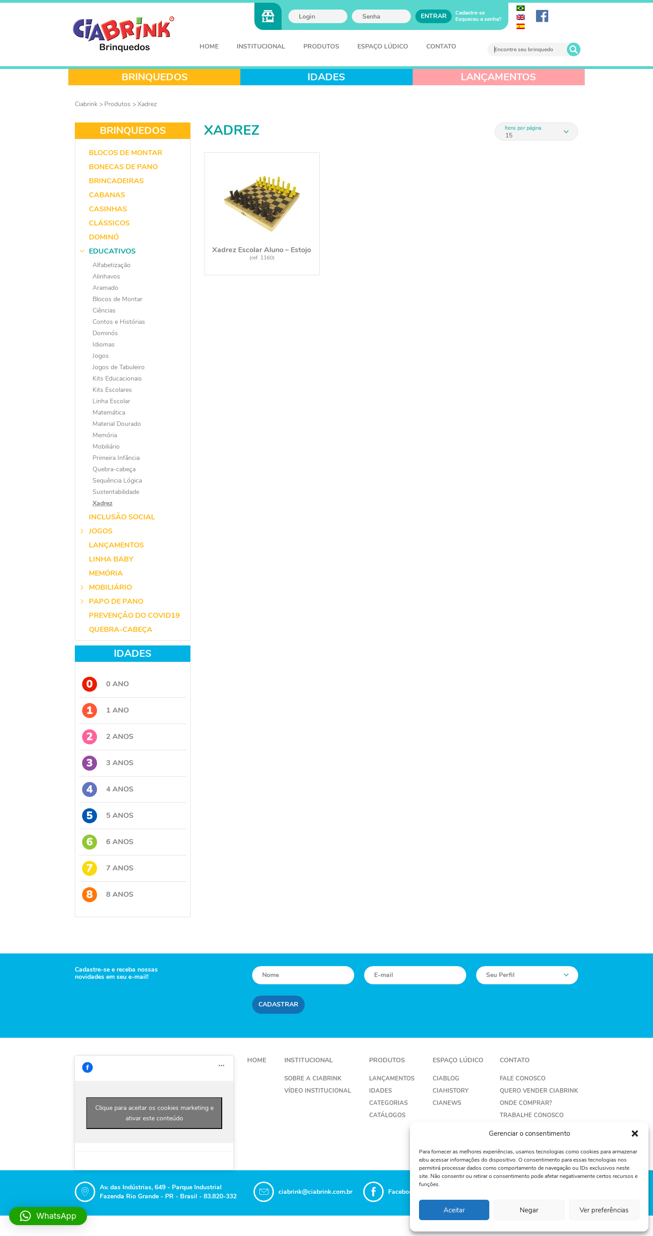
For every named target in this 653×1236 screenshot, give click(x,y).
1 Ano (105, 710)
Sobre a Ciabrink (312, 1079)
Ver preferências (604, 1210)
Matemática (109, 412)
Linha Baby (111, 559)
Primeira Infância (116, 458)
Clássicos (109, 223)
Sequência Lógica (117, 480)
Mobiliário (106, 446)
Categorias (388, 1103)
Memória (105, 435)
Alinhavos (106, 276)
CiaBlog (446, 1079)
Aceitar (454, 1210)
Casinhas (108, 209)
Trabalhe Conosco (532, 1115)
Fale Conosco (523, 1079)
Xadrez (147, 104)
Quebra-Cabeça (120, 630)
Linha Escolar (111, 401)
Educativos (112, 251)
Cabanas (107, 195)
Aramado (105, 287)
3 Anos (107, 763)
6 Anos (107, 842)
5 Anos (107, 815)
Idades (380, 1091)
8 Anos (107, 894)
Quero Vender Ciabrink (539, 1091)
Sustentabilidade (116, 492)
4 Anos (107, 789)
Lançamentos (116, 545)
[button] (634, 1133)
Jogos (101, 356)
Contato (441, 46)
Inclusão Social (122, 517)
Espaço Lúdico (382, 46)
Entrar (434, 16)
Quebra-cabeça (114, 469)
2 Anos (107, 736)
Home (209, 46)
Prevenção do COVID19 (134, 615)
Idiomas (104, 344)
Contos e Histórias (119, 322)
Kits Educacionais (117, 378)
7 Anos (107, 868)
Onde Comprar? (526, 1103)
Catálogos (387, 1115)
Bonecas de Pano (123, 167)
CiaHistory (450, 1091)
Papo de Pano (116, 601)
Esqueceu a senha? (478, 19)
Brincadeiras (116, 181)
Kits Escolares (112, 390)
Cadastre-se (470, 12)
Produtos (321, 46)
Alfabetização (112, 265)
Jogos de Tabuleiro (119, 367)
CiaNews (447, 1103)
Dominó (104, 237)
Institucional (261, 46)
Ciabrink (86, 104)
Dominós (105, 333)
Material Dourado (117, 424)
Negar (529, 1210)
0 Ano (105, 684)
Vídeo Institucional (317, 1091)
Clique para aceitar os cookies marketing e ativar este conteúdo (154, 1113)
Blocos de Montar (125, 153)
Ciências (104, 310)
